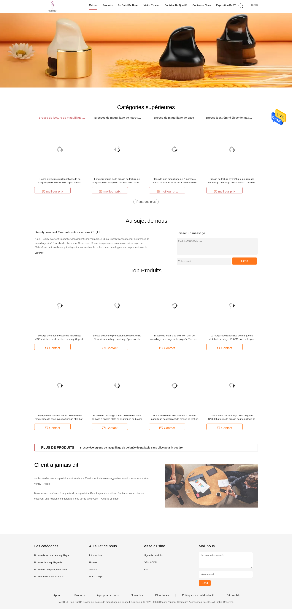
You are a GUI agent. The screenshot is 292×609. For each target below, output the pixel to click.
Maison (93, 5)
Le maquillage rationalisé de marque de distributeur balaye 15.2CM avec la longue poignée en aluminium (231, 339)
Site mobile (233, 595)
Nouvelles (137, 595)
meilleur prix (52, 191)
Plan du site (162, 595)
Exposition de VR (226, 5)
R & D (147, 569)
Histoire (93, 562)
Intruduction (95, 555)
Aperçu (57, 595)
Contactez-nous (202, 5)
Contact (52, 348)
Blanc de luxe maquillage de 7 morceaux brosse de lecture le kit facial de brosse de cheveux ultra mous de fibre (174, 182)
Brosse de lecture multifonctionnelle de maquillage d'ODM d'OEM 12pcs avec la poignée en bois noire (59, 182)
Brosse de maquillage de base (50, 569)
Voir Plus (39, 253)
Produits (108, 5)
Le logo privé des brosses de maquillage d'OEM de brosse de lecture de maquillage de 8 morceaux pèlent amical (59, 339)
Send (244, 261)
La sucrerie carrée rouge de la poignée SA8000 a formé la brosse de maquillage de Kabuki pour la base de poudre (231, 419)
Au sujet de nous (128, 5)
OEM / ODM (150, 562)
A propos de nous (108, 595)
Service (93, 569)
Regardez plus (145, 201)
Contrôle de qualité (176, 5)
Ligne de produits (153, 555)
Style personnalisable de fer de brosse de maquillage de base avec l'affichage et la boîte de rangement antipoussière (59, 419)
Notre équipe (96, 576)
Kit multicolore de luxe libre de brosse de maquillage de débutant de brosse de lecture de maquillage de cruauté (174, 419)
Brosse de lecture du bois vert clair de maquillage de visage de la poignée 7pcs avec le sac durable (174, 339)
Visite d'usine (151, 5)
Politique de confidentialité (198, 595)
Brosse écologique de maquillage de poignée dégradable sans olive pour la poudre (131, 447)
